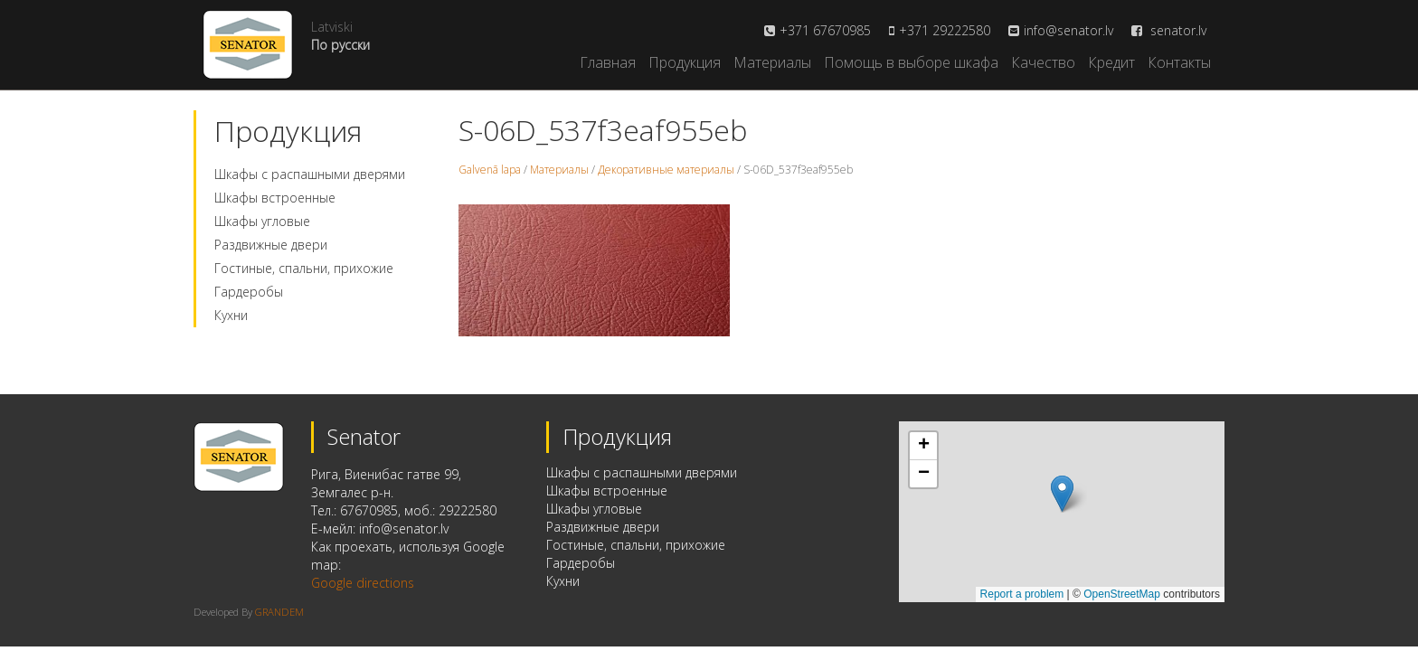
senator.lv (1168, 30)
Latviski (332, 26)
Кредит (1111, 62)
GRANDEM (279, 611)
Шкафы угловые (262, 221)
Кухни (231, 315)
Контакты (1179, 62)
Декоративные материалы (666, 169)
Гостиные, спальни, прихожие (303, 268)
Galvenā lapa (489, 169)
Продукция (684, 62)
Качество (1043, 62)
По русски (340, 44)
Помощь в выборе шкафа (911, 62)
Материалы (772, 62)
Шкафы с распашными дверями (309, 174)
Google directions (362, 582)
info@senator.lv (1068, 30)
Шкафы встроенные (275, 197)
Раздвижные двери (270, 244)
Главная (608, 62)
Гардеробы (248, 291)
